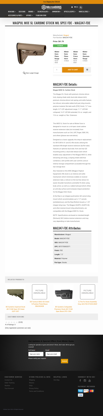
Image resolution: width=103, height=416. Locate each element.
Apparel (29, 16)
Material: (58, 258)
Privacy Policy (33, 388)
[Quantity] (58, 70)
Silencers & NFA (43, 12)
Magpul (66, 35)
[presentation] (43, 364)
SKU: (57, 242)
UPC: (57, 246)
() (76, 7)
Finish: (57, 250)
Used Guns (22, 12)
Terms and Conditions (36, 391)
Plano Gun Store (41, 16)
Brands (31, 12)
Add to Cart (73, 70)
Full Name (32, 350)
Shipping (32, 380)
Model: (57, 238)
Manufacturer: (60, 234)
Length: (57, 254)
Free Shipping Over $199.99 (51, 2)
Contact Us (8, 380)
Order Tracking (9, 383)
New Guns (12, 12)
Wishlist (7, 385)
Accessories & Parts (15, 16)
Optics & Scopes (70, 12)
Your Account (9, 388)
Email (47, 350)
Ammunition (56, 12)
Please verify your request (37, 358)
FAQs (31, 385)
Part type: (58, 262)
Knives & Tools (84, 12)
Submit (64, 361)
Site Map (56, 380)
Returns (31, 383)
